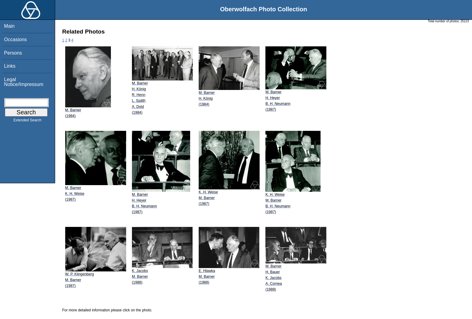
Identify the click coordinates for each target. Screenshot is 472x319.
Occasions (15, 39)
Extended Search (27, 121)
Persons (13, 53)
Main (9, 26)
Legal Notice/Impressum (23, 82)
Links (9, 66)
